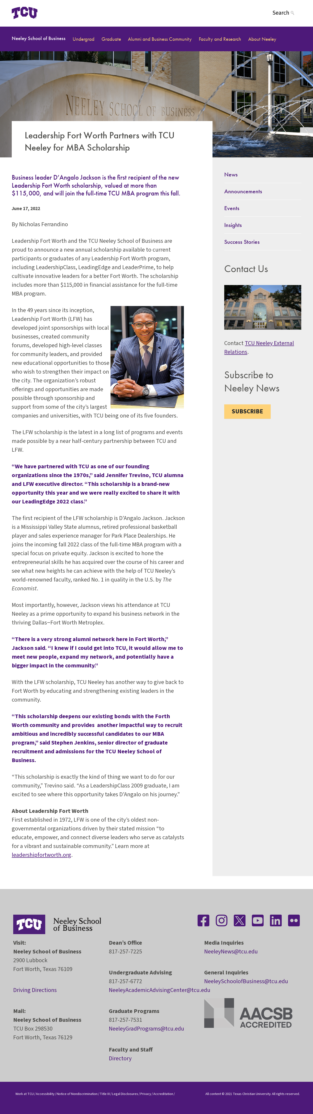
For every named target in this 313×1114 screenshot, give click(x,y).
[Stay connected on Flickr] (294, 920)
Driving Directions (35, 990)
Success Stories (242, 241)
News (231, 174)
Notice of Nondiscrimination (77, 1093)
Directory (120, 1058)
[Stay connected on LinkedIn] (276, 920)
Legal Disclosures (125, 1093)
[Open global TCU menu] (57, 13)
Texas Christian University (251, 1093)
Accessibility (45, 1093)
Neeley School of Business (39, 38)
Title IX (105, 1093)
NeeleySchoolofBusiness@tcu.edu (246, 981)
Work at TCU (24, 1093)
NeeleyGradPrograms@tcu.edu (146, 1028)
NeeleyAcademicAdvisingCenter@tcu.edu (159, 990)
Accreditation (163, 1093)
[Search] (286, 13)
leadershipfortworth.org (41, 855)
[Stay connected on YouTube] (258, 920)
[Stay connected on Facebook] (203, 920)
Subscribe (247, 411)
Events (231, 208)
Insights (233, 225)
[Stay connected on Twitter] (240, 920)
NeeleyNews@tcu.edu (231, 951)
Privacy (145, 1093)
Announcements (243, 191)
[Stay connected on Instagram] (221, 920)
